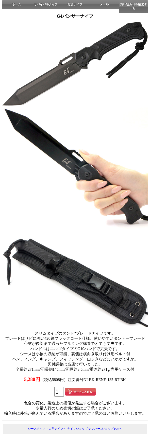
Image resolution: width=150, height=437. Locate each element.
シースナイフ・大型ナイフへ (47, 428)
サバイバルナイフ (46, 4)
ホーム (16, 4)
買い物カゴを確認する (133, 6)
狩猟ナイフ (74, 4)
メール (104, 4)
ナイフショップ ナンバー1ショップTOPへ (94, 428)
